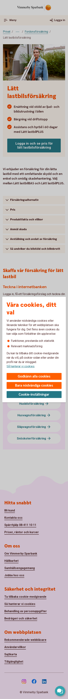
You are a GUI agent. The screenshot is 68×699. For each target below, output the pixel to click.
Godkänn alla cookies (34, 376)
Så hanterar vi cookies (20, 366)
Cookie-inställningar (34, 394)
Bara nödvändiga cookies (34, 385)
